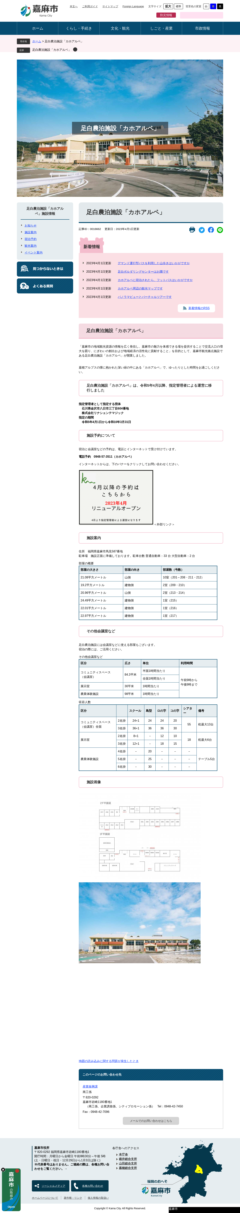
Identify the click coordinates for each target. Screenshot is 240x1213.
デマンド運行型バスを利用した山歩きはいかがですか (154, 263)
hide (3, 1169)
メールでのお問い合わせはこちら (151, 1120)
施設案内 (31, 232)
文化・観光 (120, 28)
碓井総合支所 (128, 1159)
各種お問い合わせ (92, 1185)
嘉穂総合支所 (128, 1168)
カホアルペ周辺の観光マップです (140, 288)
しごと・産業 (161, 28)
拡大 (168, 6)
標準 (178, 6)
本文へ (74, 6)
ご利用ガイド (90, 6)
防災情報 (166, 15)
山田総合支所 (128, 1163)
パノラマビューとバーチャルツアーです (145, 296)
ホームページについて (45, 1197)
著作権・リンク (73, 1197)
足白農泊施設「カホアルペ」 (51, 49)
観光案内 (31, 245)
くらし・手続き (79, 28)
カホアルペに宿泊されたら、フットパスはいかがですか (155, 280)
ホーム (37, 28)
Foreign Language (133, 6)
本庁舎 (123, 1154)
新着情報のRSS (199, 308)
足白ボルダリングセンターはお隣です (143, 271)
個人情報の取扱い (98, 1197)
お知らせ (31, 225)
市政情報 (202, 28)
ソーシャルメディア (53, 1185)
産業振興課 (90, 1086)
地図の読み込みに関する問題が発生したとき (109, 1061)
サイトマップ (110, 6)
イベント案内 (34, 252)
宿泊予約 (31, 239)
